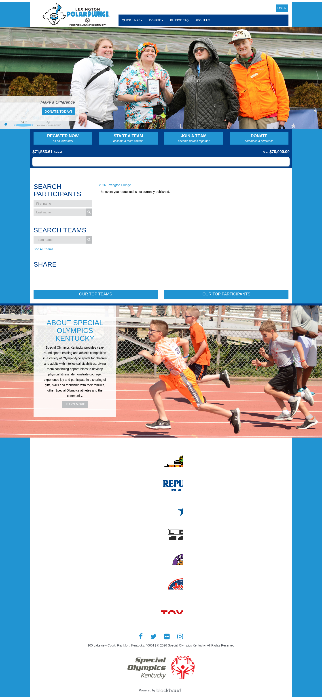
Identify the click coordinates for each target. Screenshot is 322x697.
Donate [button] (156, 20)
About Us (202, 20)
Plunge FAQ (179, 20)
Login (282, 8)
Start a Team (128, 138)
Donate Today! (58, 111)
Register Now (63, 138)
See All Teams (43, 249)
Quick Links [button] (132, 20)
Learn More (75, 404)
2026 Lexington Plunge (115, 185)
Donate (259, 138)
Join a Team (194, 138)
